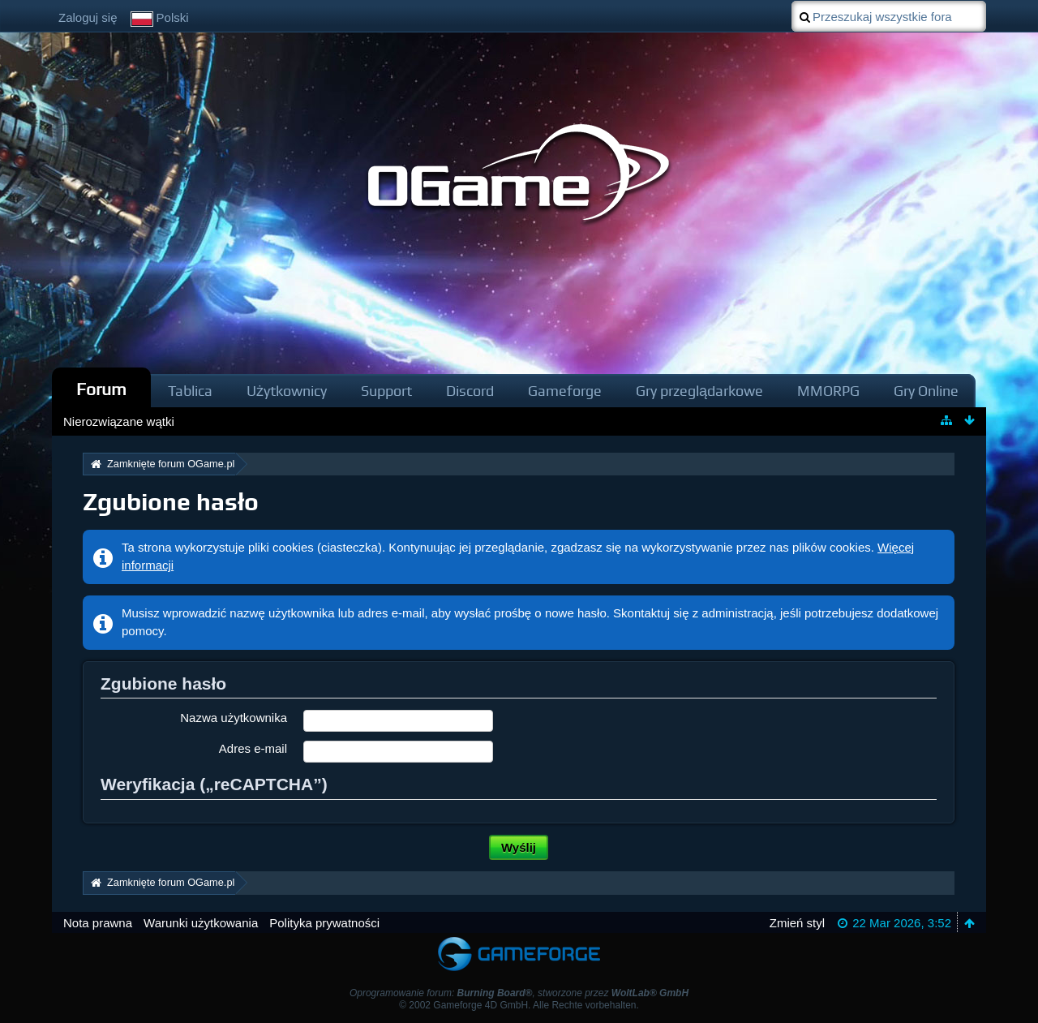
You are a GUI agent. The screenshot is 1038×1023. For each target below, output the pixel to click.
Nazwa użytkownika (233, 717)
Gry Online (926, 390)
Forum (101, 389)
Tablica (190, 390)
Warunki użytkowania (201, 923)
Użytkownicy (287, 390)
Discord (470, 390)
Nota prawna (97, 923)
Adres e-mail (253, 748)
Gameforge (565, 390)
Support (386, 390)
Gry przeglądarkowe (699, 390)
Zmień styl (797, 923)
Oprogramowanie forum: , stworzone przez (519, 993)
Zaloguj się (88, 17)
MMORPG (828, 390)
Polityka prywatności (324, 923)
